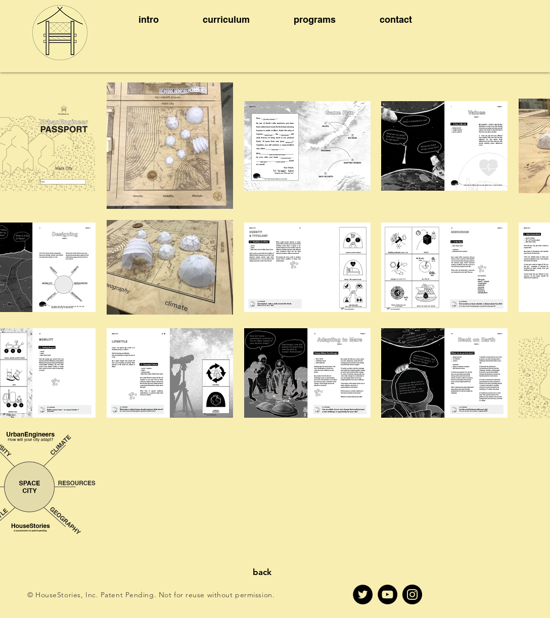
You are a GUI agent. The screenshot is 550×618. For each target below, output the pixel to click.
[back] (262, 572)
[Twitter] (363, 594)
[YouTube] (387, 594)
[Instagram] (412, 594)
